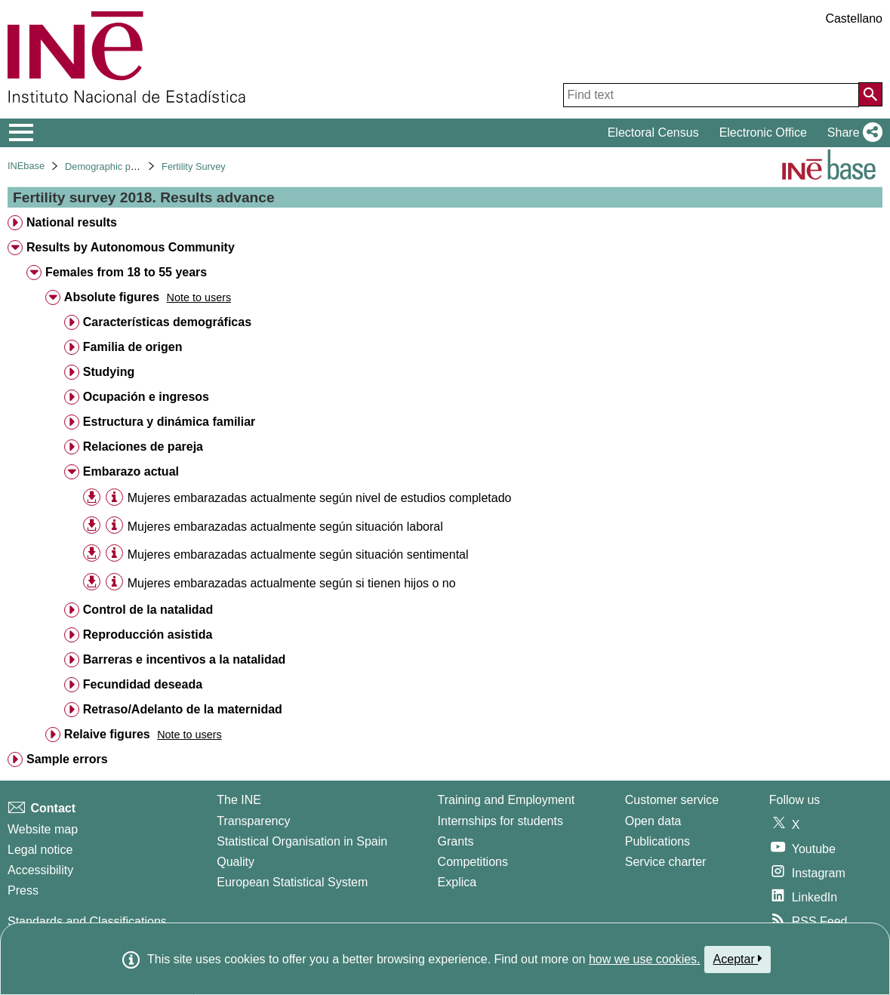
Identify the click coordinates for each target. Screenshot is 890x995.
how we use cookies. (645, 959)
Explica (457, 882)
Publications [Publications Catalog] (657, 841)
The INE (239, 799)
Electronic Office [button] (763, 132)
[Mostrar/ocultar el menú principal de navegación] (21, 132)
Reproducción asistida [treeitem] (148, 634)
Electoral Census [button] (653, 132)
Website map (43, 829)
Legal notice (40, 849)
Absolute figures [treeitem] (111, 297)
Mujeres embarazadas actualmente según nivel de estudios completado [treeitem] (320, 497)
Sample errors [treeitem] (67, 759)
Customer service (672, 799)
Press (23, 890)
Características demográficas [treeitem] (167, 322)
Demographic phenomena (120, 166)
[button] (851, 132)
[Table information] (114, 497)
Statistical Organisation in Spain (302, 841)
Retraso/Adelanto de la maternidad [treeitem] (182, 709)
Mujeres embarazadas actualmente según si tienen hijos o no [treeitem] (292, 583)
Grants (456, 841)
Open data (653, 821)
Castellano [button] (853, 18)
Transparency (253, 821)
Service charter (666, 861)
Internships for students (500, 821)
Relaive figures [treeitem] (107, 734)
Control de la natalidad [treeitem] (148, 609)
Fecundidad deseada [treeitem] (142, 684)
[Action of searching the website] (870, 94)
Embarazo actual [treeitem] (131, 471)
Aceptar (737, 959)
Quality (235, 861)
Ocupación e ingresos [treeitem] (146, 396)
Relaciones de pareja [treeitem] (143, 446)
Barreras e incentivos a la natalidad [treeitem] (184, 659)
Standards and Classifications (87, 921)
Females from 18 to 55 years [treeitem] (126, 272)
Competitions (473, 861)
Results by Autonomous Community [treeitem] (130, 247)
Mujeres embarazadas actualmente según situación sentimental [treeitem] (298, 554)
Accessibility (40, 870)
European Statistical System (292, 882)
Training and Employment (506, 799)
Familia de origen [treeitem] (133, 346)
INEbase (26, 165)
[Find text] (711, 95)
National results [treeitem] (71, 222)
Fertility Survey (194, 166)
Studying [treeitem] (108, 371)
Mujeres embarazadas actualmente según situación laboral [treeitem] (285, 526)
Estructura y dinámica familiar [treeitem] (169, 421)
